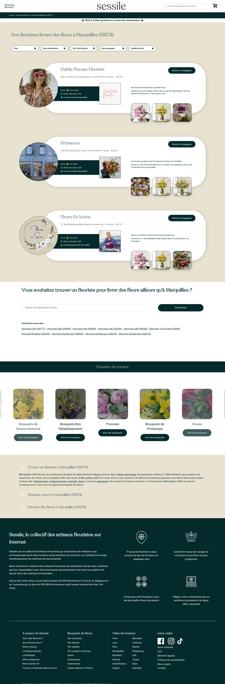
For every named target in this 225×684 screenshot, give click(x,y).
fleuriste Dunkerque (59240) (101, 333)
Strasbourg (137, 651)
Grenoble (136, 668)
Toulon (135, 659)
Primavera (70, 143)
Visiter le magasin (182, 70)
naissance (102, 481)
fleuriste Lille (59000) (59, 328)
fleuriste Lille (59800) (84, 328)
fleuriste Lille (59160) (110, 328)
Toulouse (137, 642)
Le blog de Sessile (32, 651)
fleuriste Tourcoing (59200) (164, 328)
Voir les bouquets (28, 437)
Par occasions (74, 638)
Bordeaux (117, 655)
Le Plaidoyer (29, 655)
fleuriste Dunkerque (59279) (135, 333)
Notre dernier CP (31, 663)
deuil (81, 481)
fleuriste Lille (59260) (136, 328)
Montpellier (118, 651)
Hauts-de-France (127, 474)
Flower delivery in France (80, 668)
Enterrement (73, 663)
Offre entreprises (31, 659)
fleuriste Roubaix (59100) (36, 333)
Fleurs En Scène (76, 217)
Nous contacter (165, 647)
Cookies (162, 668)
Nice (115, 646)
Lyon (115, 642)
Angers (116, 668)
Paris (115, 638)
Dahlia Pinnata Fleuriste (83, 69)
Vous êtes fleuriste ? (33, 638)
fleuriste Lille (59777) (33, 328)
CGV (160, 651)
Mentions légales (166, 655)
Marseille (137, 638)
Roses (197, 424)
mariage (72, 481)
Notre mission (30, 646)
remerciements (58, 481)
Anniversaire (41, 481)
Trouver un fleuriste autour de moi (40, 668)
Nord (97, 474)
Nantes (136, 646)
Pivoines (112, 424)
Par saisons (73, 642)
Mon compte (164, 664)
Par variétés (73, 646)
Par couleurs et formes (79, 651)
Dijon (134, 663)
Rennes (116, 659)
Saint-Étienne (119, 663)
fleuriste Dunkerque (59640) (68, 333)
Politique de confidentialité (171, 660)
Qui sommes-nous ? (33, 642)
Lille (134, 655)
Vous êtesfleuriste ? (9, 6)
